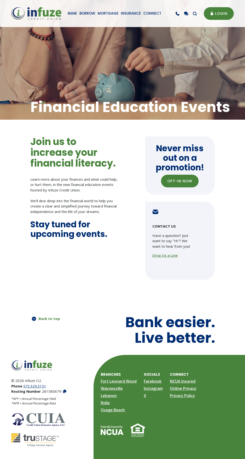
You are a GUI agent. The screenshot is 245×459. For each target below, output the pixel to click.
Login (219, 13)
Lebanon (109, 395)
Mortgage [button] (108, 13)
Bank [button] (72, 13)
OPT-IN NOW (183, 181)
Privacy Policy (182, 395)
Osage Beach (113, 410)
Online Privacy (183, 388)
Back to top (46, 318)
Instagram (153, 388)
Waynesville (112, 388)
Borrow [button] (87, 13)
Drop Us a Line (165, 255)
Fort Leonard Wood (119, 381)
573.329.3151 (34, 386)
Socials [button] (152, 374)
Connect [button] (152, 13)
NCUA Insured (182, 381)
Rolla (105, 402)
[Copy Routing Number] (64, 391)
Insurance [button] (131, 13)
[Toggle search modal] (195, 14)
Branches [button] (111, 374)
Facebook (152, 381)
